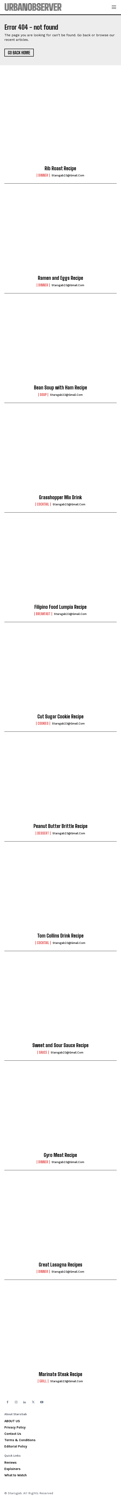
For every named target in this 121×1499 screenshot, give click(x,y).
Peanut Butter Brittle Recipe (60, 826)
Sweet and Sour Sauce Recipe (60, 1045)
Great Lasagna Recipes (60, 1265)
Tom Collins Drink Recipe (60, 936)
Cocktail (43, 504)
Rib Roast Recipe (60, 168)
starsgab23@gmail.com (68, 175)
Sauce (43, 1052)
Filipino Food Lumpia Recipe (60, 607)
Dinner (43, 175)
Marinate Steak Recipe (60, 1374)
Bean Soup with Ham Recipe (60, 388)
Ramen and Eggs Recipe (60, 278)
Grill (43, 1381)
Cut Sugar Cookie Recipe (60, 716)
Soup (43, 394)
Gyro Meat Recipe (60, 1155)
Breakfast (43, 614)
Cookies (43, 723)
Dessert (43, 833)
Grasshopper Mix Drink (60, 497)
